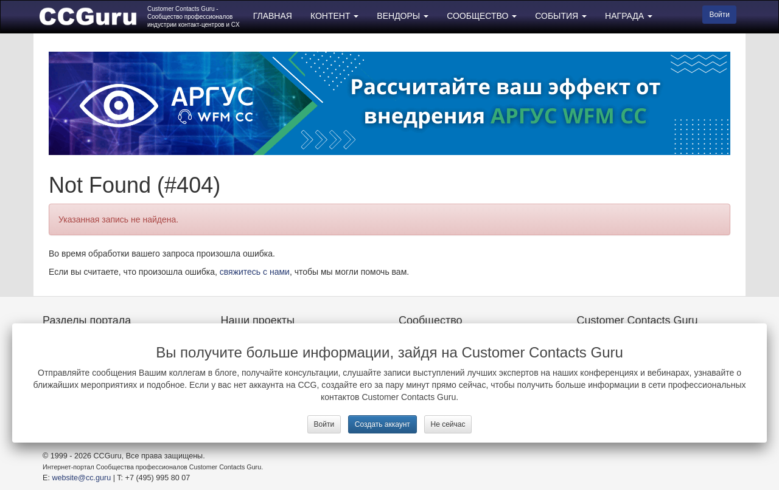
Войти (324, 424)
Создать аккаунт (382, 424)
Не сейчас (448, 424)
